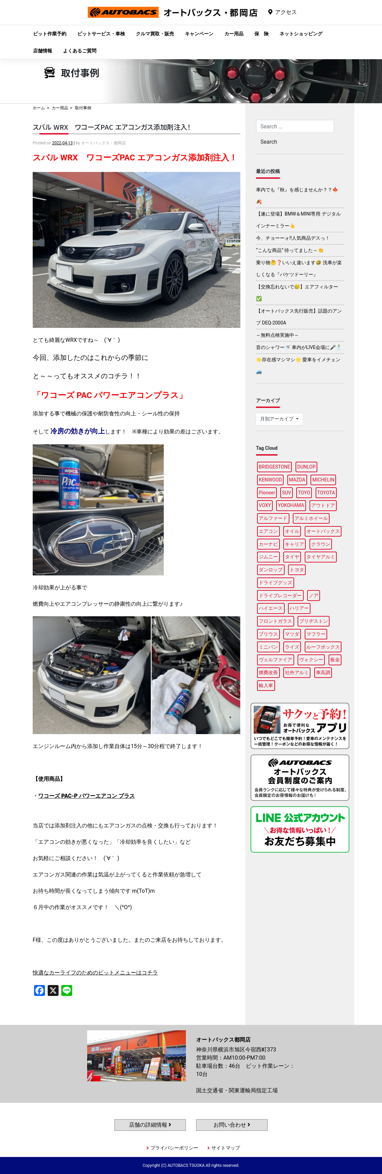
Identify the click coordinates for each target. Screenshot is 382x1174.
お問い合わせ (231, 1125)
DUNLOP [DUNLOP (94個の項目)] (306, 467)
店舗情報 (42, 50)
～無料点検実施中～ (277, 335)
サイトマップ (225, 1148)
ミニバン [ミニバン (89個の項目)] (268, 647)
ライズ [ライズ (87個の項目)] (292, 647)
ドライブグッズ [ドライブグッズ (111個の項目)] (275, 582)
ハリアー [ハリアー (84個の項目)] (299, 608)
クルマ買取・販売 (155, 33)
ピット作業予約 (49, 33)
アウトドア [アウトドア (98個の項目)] (323, 505)
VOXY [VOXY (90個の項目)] (265, 505)
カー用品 (233, 33)
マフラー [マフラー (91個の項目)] (315, 634)
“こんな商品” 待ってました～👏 (290, 250)
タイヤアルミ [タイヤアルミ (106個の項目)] (320, 556)
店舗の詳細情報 (150, 1125)
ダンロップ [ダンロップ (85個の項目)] (271, 569)
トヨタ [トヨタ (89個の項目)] (297, 569)
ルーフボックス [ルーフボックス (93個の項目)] (323, 647)
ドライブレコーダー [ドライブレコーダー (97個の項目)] (280, 595)
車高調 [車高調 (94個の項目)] (323, 672)
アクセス (286, 12)
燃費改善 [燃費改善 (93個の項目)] (268, 672)
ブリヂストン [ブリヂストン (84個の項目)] (313, 621)
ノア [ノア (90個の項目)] (313, 595)
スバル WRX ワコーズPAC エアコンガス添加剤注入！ (112, 127)
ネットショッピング (301, 33)
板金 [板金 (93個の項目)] (335, 659)
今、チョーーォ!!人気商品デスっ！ (293, 238)
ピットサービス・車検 (101, 33)
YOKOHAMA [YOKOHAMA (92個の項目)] (291, 505)
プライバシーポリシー (174, 1148)
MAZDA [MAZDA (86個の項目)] (297, 479)
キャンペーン (199, 33)
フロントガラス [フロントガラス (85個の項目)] (275, 621)
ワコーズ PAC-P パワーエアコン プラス (86, 796)
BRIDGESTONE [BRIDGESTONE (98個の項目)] (274, 467)
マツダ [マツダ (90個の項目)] (292, 634)
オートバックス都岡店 (172, 17)
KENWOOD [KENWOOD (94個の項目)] (270, 479)
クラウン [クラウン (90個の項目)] (320, 544)
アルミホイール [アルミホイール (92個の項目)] (311, 518)
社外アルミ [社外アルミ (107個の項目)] (297, 672)
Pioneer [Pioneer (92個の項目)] (267, 492)
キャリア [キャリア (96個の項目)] (294, 544)
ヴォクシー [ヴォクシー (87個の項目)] (311, 659)
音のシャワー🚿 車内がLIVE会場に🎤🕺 (299, 347)
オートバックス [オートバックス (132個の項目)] (323, 531)
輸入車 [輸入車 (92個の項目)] (266, 685)
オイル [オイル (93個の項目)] (292, 531)
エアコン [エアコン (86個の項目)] (268, 531)
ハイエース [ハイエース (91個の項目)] (271, 608)
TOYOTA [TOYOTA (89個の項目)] (326, 492)
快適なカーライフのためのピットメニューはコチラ (95, 972)
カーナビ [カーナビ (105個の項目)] (268, 544)
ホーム (39, 108)
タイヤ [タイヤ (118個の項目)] (292, 556)
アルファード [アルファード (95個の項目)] (273, 518)
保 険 (261, 33)
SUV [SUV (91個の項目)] (286, 492)
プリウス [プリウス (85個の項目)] (268, 634)
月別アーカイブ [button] (277, 419)
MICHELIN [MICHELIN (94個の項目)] (323, 479)
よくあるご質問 (79, 50)
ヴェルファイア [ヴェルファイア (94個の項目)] (275, 659)
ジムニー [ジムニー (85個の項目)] (268, 556)
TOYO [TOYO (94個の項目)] (304, 492)
